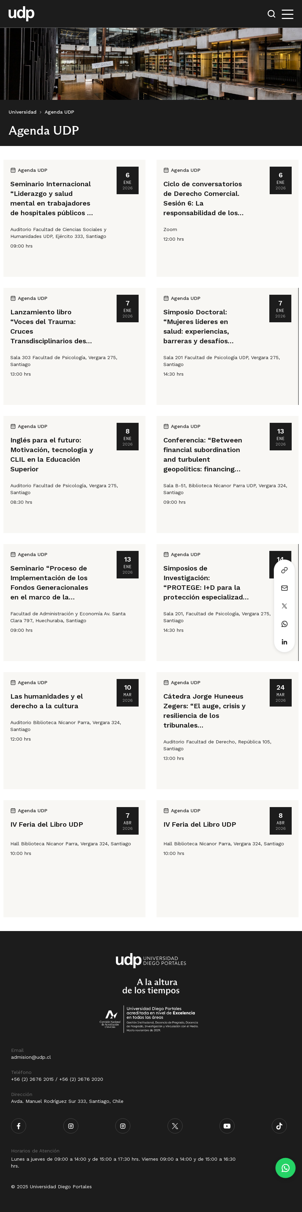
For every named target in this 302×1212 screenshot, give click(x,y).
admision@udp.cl (31, 1057)
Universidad (22, 112)
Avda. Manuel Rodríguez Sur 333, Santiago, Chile (67, 1101)
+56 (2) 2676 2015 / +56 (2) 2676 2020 (57, 1079)
